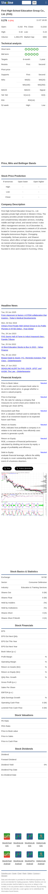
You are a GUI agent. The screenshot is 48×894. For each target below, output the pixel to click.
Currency (36, 873)
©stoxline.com (6, 873)
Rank (24, 873)
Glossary (4, 876)
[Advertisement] (24, 134)
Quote (14, 873)
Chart (19, 873)
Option (30, 873)
